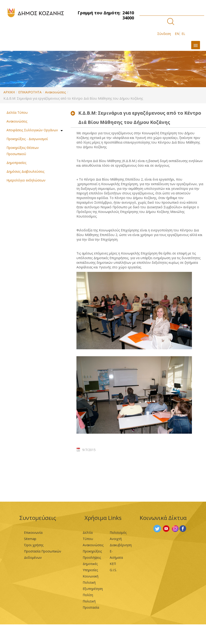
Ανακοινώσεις (55, 92)
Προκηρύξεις (92, 551)
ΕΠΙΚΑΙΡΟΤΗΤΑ (30, 92)
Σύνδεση (164, 33)
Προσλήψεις (92, 557)
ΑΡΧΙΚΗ (9, 92)
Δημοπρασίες (16, 162)
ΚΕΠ (113, 563)
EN (177, 33)
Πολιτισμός (118, 532)
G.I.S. (113, 570)
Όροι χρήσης (33, 545)
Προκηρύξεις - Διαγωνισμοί (27, 139)
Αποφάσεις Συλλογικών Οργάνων (32, 130)
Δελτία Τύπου (17, 112)
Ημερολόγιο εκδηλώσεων (25, 180)
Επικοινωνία (33, 532)
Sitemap (30, 539)
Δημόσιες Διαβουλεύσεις (25, 171)
